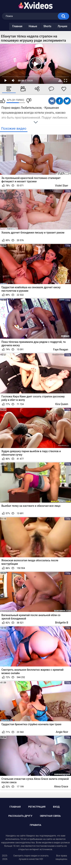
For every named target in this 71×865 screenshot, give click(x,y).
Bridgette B (61, 622)
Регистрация (36, 806)
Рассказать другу (20, 815)
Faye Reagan (60, 349)
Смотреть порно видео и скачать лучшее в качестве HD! (30, 857)
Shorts (40, 26)
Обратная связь (50, 815)
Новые (25, 26)
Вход (56, 806)
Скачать (60, 80)
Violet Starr (61, 185)
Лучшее (55, 26)
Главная (10, 26)
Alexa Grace (61, 786)
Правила (35, 825)
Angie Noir (62, 731)
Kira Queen (61, 404)
